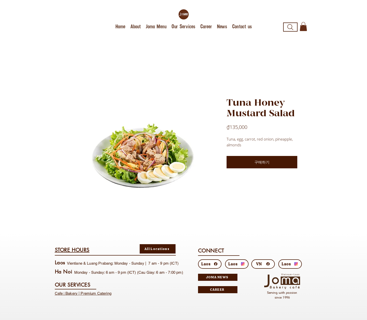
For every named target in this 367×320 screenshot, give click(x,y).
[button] (303, 26)
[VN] (263, 264)
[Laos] (210, 264)
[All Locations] (158, 249)
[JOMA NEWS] (217, 277)
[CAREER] (217, 289)
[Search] (290, 27)
